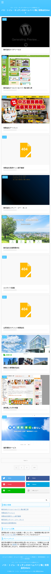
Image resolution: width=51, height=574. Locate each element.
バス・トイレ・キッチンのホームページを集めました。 (25, 562)
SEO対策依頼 (41, 557)
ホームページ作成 (7, 557)
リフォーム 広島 (10, 534)
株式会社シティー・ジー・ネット (12, 519)
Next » (26, 460)
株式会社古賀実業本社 (8, 523)
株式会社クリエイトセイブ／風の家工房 (14, 509)
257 (34, 467)
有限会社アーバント (8, 513)
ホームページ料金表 (30, 557)
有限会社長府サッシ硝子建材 (11, 516)
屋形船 (14, 544)
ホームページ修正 (18, 557)
